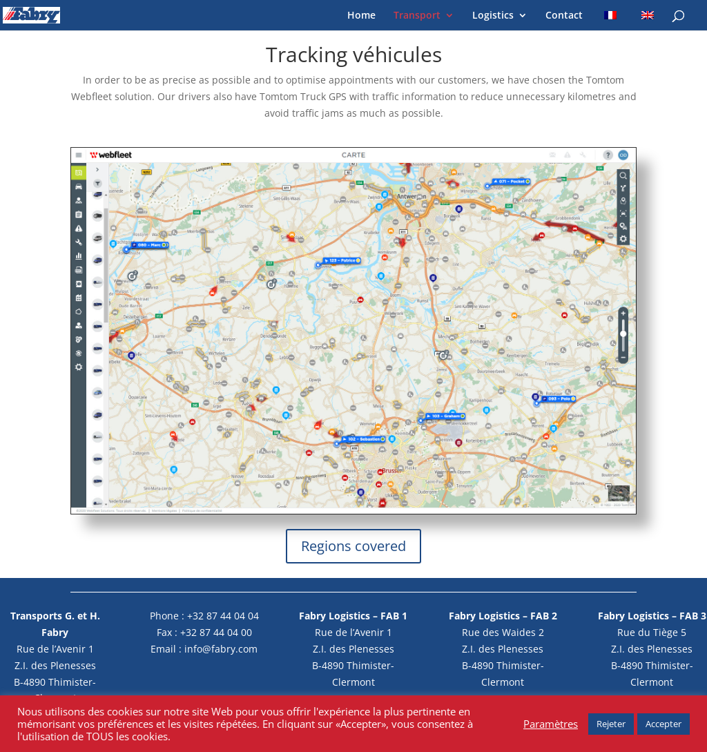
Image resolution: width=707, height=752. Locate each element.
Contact (564, 15)
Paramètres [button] (550, 723)
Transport (417, 15)
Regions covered (353, 546)
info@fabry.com (221, 648)
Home (361, 15)
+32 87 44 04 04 (223, 615)
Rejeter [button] (611, 723)
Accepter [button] (663, 723)
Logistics (493, 15)
